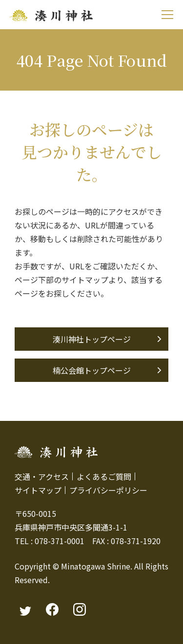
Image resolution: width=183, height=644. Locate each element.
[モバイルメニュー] (167, 14)
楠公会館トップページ (92, 370)
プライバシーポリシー (108, 490)
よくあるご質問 (104, 476)
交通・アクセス (42, 476)
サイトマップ (38, 490)
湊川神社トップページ (92, 339)
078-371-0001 (59, 541)
